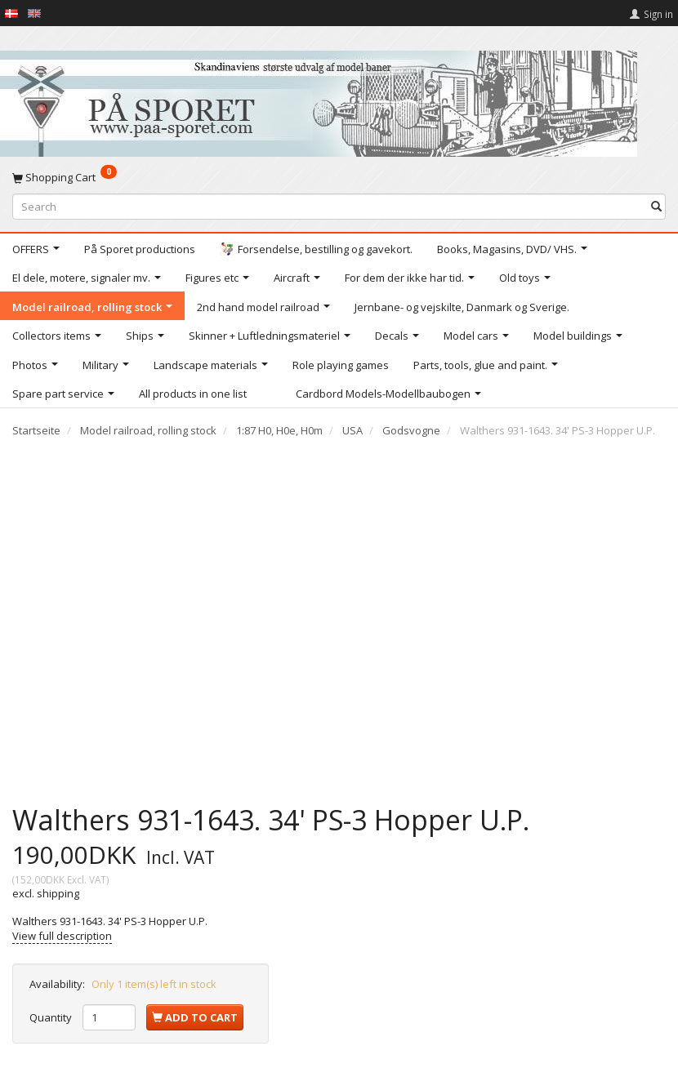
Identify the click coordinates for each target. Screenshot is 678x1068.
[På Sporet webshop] (318, 100)
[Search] (656, 206)
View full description (62, 935)
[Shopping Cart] (339, 177)
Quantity (51, 1017)
